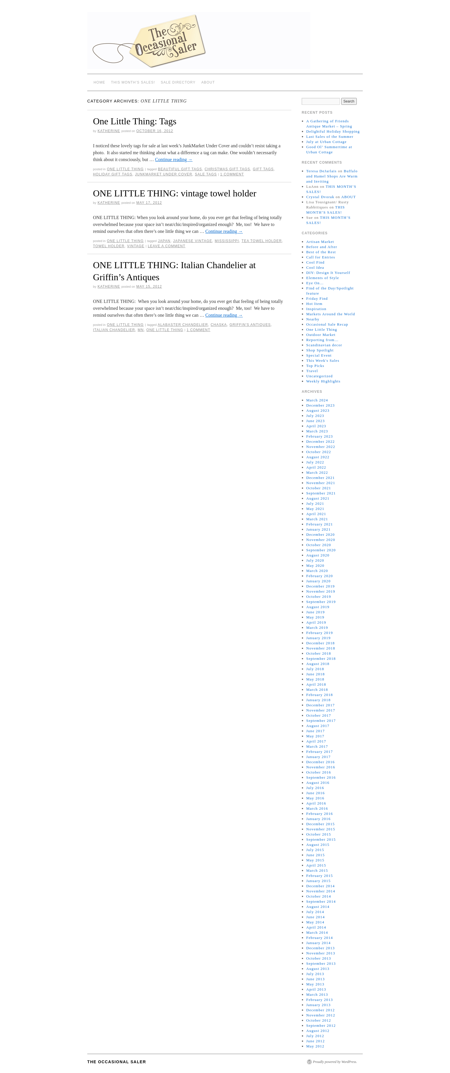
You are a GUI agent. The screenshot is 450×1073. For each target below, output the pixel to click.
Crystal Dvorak (320, 197)
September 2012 (321, 1025)
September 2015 (321, 839)
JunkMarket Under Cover (163, 174)
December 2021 (320, 477)
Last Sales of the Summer (330, 136)
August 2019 (317, 607)
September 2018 (321, 658)
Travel (312, 371)
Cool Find (315, 262)
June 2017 (315, 731)
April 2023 (316, 426)
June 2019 (315, 612)
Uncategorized (319, 376)
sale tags (206, 174)
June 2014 (315, 917)
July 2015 (315, 850)
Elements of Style (322, 278)
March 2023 (317, 431)
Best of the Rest (321, 252)
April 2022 (316, 467)
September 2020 (321, 550)
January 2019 (318, 638)
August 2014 (317, 906)
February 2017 (319, 751)
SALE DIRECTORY (178, 82)
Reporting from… (322, 340)
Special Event (319, 355)
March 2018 (317, 689)
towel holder (109, 246)
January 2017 (318, 757)
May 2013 (315, 984)
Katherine (109, 131)
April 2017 (316, 741)
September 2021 (321, 493)
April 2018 (316, 684)
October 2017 (318, 715)
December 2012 (320, 1010)
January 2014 (318, 943)
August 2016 (317, 782)
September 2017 (321, 720)
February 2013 (319, 999)
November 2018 (320, 648)
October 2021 (318, 488)
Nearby (312, 319)
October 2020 (318, 545)
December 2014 (320, 886)
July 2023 (315, 415)
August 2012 (317, 1030)
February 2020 (319, 576)
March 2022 (317, 472)
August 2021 (317, 498)
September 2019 (321, 602)
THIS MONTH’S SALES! (133, 82)
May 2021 (315, 508)
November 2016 (320, 767)
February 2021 (319, 524)
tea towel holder (262, 241)
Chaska (219, 325)
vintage (135, 246)
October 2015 (318, 834)
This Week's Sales (323, 360)
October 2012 (318, 1020)
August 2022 (317, 457)
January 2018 (318, 700)
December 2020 (320, 534)
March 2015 (317, 870)
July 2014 (315, 912)
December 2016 (320, 762)
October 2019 (318, 596)
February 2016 (319, 813)
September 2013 (321, 963)
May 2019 (315, 617)
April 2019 (316, 622)
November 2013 (320, 953)
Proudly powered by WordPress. (335, 1062)
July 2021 (315, 503)
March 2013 (317, 994)
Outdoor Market (320, 334)
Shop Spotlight (320, 350)
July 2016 (315, 788)
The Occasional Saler (116, 1062)
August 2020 (317, 555)
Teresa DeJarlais (321, 171)
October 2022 (318, 452)
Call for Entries (320, 257)
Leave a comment (166, 246)
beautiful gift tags (180, 169)
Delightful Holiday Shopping (333, 131)
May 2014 (315, 922)
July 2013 (315, 974)
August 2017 (317, 726)
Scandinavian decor (324, 345)
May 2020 (315, 565)
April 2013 (316, 989)
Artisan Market (320, 241)
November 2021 (320, 483)
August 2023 (317, 410)
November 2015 (320, 829)
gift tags (263, 169)
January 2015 (318, 881)
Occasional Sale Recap (327, 324)
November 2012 (320, 1015)
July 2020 (315, 560)
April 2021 (316, 514)
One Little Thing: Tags (134, 121)
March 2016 (317, 808)
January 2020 (318, 581)
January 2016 (318, 819)
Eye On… (315, 283)
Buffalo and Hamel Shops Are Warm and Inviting (332, 176)
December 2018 (320, 643)
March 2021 (317, 519)
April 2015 (316, 865)
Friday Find (317, 298)
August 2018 (317, 664)
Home (99, 82)
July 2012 (315, 1036)
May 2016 (315, 798)
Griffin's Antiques (250, 325)
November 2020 (320, 540)
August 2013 (317, 968)
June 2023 (315, 421)
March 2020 (317, 571)
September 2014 (321, 901)
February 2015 (319, 875)
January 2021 (318, 529)
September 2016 (321, 777)
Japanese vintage (192, 241)
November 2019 (320, 591)
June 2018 (315, 674)
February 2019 (319, 633)
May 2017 (315, 736)
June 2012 (315, 1041)
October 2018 (318, 653)
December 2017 (320, 705)
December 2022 (320, 441)
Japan (164, 241)
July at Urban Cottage (326, 142)
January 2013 (318, 1005)
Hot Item (314, 303)
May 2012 (315, 1046)
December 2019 (320, 586)
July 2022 (315, 462)
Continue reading (174, 159)
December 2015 (320, 824)
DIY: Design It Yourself (328, 272)
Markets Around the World (330, 314)
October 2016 (318, 772)
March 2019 (317, 627)
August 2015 (317, 844)
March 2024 (317, 400)
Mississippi (227, 241)
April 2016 (316, 803)
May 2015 (315, 860)
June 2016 (315, 793)
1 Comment (232, 174)
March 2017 (317, 746)
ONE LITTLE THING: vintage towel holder (174, 193)
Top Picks (315, 366)
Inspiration (316, 309)
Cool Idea (315, 267)
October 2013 (318, 958)
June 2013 (315, 979)
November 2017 (320, 710)
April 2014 (316, 927)
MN (141, 330)
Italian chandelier (114, 330)
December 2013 (320, 948)
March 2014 (317, 932)
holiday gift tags (112, 174)
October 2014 (318, 896)
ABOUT (208, 82)
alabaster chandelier (183, 325)
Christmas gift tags (227, 169)
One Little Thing (125, 169)
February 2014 (319, 937)
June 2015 (315, 855)
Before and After (321, 247)
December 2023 (320, 405)
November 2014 (320, 891)
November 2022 (320, 446)
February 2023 (319, 436)
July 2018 (315, 669)
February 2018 (319, 695)
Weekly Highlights (323, 381)
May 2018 (315, 679)
